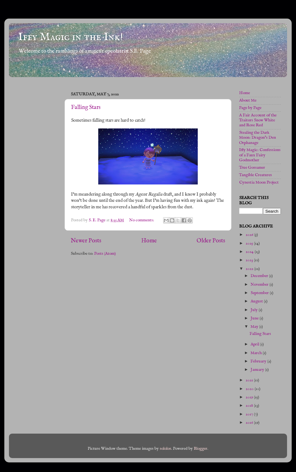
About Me (247, 100)
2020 (250, 389)
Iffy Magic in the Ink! (70, 37)
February (259, 361)
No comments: (142, 220)
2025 (250, 243)
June (255, 318)
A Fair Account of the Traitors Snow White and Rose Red (258, 120)
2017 (250, 414)
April (255, 344)
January (258, 369)
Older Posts (211, 241)
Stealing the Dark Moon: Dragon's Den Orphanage (257, 137)
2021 (250, 380)
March (257, 353)
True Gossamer (252, 167)
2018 (250, 405)
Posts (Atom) (105, 253)
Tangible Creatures (255, 175)
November (260, 284)
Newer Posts (86, 241)
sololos (165, 448)
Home (149, 241)
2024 (250, 251)
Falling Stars (85, 107)
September (260, 293)
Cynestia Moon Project (259, 182)
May (255, 326)
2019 (250, 397)
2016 (250, 422)
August (257, 301)
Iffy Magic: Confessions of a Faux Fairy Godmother (260, 154)
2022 (250, 268)
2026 (250, 234)
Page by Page (250, 107)
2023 (250, 260)
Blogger (200, 448)
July (255, 310)
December (260, 276)
